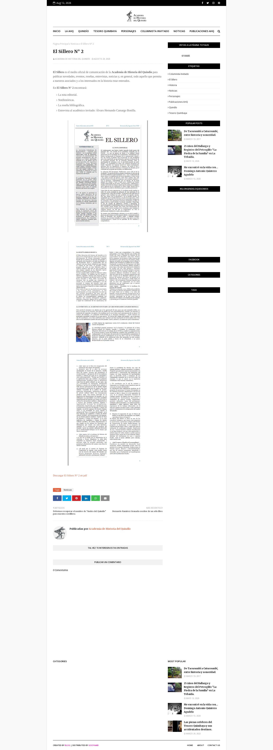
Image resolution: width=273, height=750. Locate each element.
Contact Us (214, 745)
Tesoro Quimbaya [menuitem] (105, 31)
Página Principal (61, 43)
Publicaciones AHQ (178, 101)
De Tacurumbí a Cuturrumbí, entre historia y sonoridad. (201, 133)
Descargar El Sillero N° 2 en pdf (70, 475)
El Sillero (173, 79)
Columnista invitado (179, 74)
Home (190, 745)
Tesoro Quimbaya (178, 113)
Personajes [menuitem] (128, 31)
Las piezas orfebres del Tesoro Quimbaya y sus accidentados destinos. (198, 726)
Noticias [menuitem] (179, 31)
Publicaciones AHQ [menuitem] (202, 31)
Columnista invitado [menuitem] (155, 31)
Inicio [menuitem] (56, 31)
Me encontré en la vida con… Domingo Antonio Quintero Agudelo (201, 171)
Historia (173, 85)
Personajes (174, 96)
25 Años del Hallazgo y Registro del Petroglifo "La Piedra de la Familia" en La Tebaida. (200, 151)
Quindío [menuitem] (83, 31)
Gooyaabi (94, 745)
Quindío (173, 107)
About (200, 745)
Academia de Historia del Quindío (72, 59)
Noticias (75, 43)
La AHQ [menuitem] (69, 31)
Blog (67, 745)
